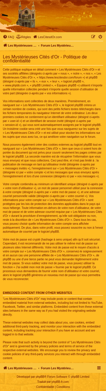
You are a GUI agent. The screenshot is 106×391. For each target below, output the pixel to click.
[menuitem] (8, 37)
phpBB (40, 376)
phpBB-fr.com (60, 381)
